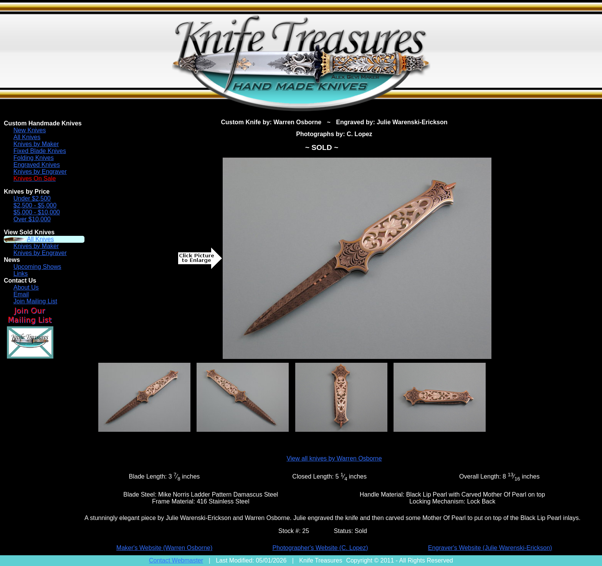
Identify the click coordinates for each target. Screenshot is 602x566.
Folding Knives (33, 158)
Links (20, 273)
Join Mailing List (35, 301)
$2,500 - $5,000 (34, 205)
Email (21, 294)
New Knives (29, 130)
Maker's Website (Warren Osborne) (164, 548)
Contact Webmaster (176, 560)
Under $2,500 (32, 198)
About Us (26, 287)
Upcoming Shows (37, 266)
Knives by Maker (36, 144)
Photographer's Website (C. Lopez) (320, 548)
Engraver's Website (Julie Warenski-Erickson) (490, 548)
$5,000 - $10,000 (36, 212)
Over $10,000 (32, 219)
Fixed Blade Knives (39, 151)
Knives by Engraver (40, 171)
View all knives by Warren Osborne (334, 458)
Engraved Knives (36, 164)
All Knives (26, 137)
